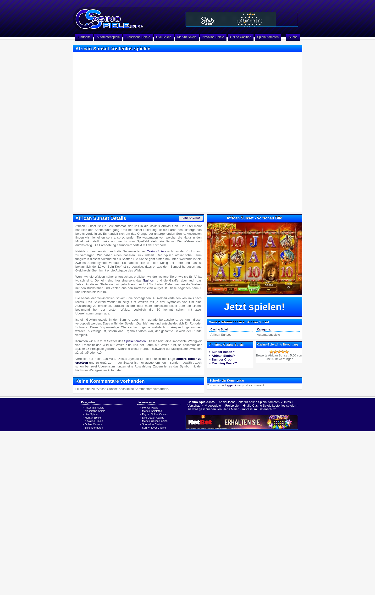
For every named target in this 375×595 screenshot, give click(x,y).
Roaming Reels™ (224, 363)
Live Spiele (163, 37)
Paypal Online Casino (154, 414)
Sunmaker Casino (152, 424)
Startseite (84, 37)
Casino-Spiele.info (201, 402)
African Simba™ (224, 355)
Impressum (249, 409)
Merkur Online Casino (154, 421)
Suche (293, 37)
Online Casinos (240, 37)
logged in (231, 385)
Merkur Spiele (186, 37)
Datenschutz (267, 409)
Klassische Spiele (138, 37)
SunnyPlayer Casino (154, 427)
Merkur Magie (150, 407)
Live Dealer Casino (153, 417)
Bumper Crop (222, 359)
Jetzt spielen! (191, 218)
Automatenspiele (108, 37)
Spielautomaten (268, 37)
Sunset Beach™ (223, 352)
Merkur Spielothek (152, 410)
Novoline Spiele (213, 37)
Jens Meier (231, 409)
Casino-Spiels (156, 251)
